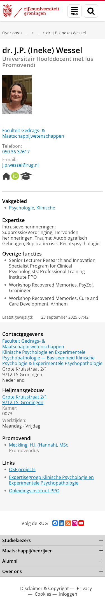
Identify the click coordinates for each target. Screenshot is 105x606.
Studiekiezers (16, 540)
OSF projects (22, 469)
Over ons (10, 32)
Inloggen (68, 594)
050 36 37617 (16, 152)
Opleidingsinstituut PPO (34, 491)
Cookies (43, 594)
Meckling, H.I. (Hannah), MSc (38, 445)
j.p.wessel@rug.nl (20, 165)
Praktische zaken (27, 33)
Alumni (9, 561)
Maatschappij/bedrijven (27, 551)
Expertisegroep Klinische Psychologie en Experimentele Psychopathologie (51, 480)
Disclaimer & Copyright (44, 588)
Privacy (84, 588)
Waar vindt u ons (38, 33)
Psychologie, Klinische (32, 208)
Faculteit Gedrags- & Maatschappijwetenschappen (33, 133)
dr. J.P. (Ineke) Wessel (66, 32)
